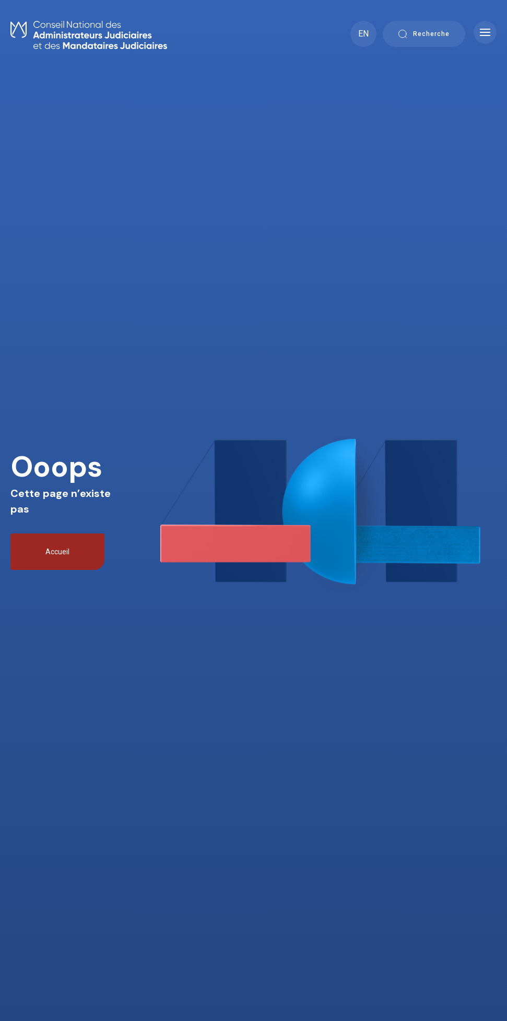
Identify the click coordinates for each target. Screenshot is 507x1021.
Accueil (57, 552)
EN (363, 34)
